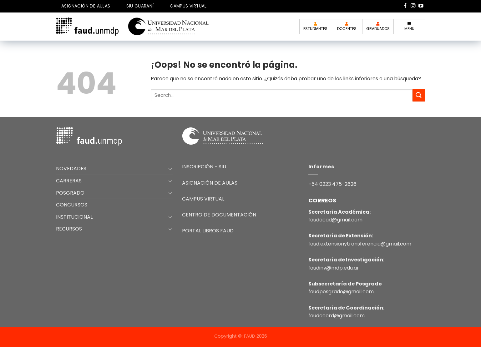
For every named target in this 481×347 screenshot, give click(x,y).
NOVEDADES (71, 168)
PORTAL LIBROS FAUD (208, 230)
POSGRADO (70, 192)
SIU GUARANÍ (140, 6)
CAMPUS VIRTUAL (188, 6)
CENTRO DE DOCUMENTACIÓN (219, 214)
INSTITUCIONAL (74, 217)
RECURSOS (69, 228)
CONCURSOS (71, 204)
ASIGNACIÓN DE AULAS (85, 6)
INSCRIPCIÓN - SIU (204, 166)
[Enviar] (419, 95)
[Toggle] (170, 168)
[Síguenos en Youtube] (420, 6)
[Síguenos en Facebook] (405, 6)
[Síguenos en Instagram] (413, 6)
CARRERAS (69, 180)
